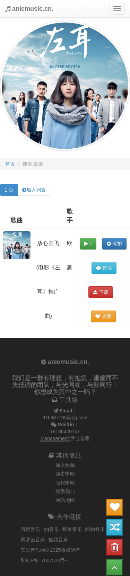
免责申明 (65, 474)
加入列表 (36, 189)
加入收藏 (65, 465)
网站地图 (65, 500)
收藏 (103, 316)
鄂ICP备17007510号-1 (45, 560)
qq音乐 (51, 529)
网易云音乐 (33, 539)
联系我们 (65, 491)
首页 (10, 164)
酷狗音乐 (95, 529)
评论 (104, 268)
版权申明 (65, 483)
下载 (101, 292)
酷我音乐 (58, 539)
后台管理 (79, 438)
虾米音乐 (72, 529)
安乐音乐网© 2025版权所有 (50, 550)
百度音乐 (30, 529)
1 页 (9, 190)
